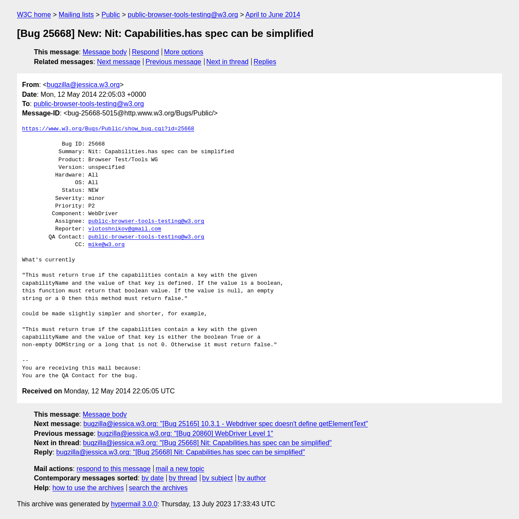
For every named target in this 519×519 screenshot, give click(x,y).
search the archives (158, 487)
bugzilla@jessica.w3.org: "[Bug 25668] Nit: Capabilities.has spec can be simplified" (207, 442)
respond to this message (113, 468)
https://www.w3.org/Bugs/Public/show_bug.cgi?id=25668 (108, 129)
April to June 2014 (272, 14)
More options (184, 52)
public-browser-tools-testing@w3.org (183, 14)
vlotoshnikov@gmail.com (124, 229)
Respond (145, 52)
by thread (183, 478)
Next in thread (227, 61)
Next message (118, 61)
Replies (265, 61)
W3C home (34, 14)
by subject (217, 478)
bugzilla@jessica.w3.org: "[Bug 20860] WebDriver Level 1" (185, 433)
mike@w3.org (106, 245)
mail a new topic (180, 468)
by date (152, 478)
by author (252, 478)
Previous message (174, 61)
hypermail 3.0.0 (134, 504)
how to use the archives (88, 487)
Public (110, 14)
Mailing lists (76, 14)
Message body (105, 52)
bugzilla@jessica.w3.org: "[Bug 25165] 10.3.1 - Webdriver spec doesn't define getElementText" (226, 423)
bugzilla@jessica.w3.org (83, 84)
